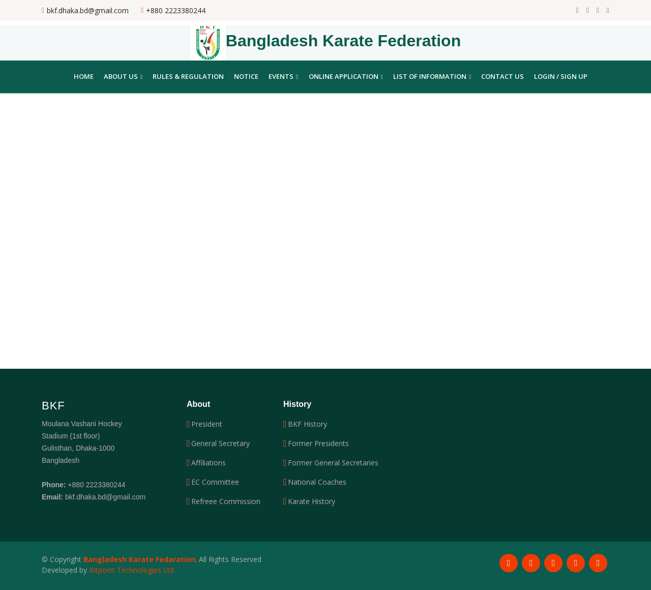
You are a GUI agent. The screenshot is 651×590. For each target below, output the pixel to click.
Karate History (311, 501)
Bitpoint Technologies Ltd (131, 570)
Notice (246, 76)
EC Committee (215, 482)
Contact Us (502, 76)
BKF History (307, 424)
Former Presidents (318, 443)
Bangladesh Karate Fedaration (139, 559)
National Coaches (317, 482)
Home (84, 76)
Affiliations (208, 462)
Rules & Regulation (188, 76)
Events (283, 76)
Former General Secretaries (333, 462)
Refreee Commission (225, 501)
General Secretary (220, 443)
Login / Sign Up (560, 76)
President (206, 424)
